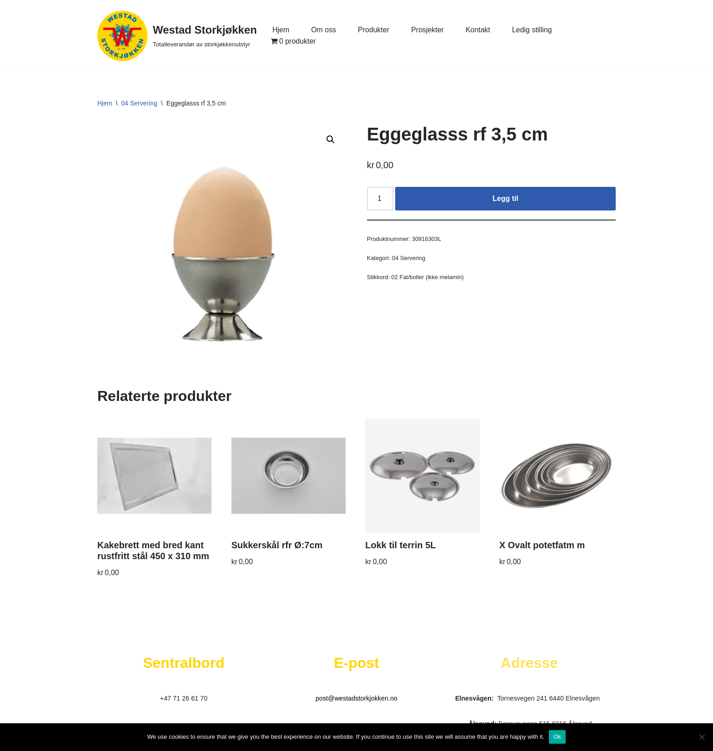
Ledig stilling (532, 30)
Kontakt (478, 30)
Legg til (505, 198)
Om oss (323, 30)
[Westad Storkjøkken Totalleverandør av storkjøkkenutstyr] (177, 35)
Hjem (280, 30)
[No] (701, 736)
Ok (557, 736)
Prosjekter (428, 30)
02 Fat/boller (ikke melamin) (428, 277)
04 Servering (139, 103)
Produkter (373, 30)
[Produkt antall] (380, 198)
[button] (330, 139)
